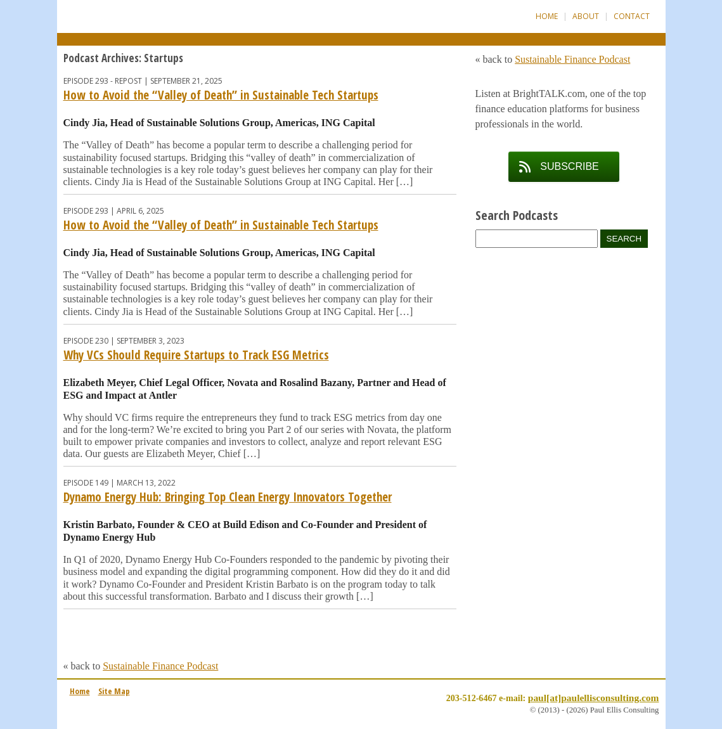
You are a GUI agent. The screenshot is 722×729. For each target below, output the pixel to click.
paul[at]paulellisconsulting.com (593, 697)
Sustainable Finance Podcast (160, 666)
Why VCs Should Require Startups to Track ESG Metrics (196, 355)
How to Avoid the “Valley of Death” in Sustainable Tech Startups (220, 95)
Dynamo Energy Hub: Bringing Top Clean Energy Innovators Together (227, 497)
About (585, 16)
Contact (632, 16)
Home (547, 16)
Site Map (114, 691)
